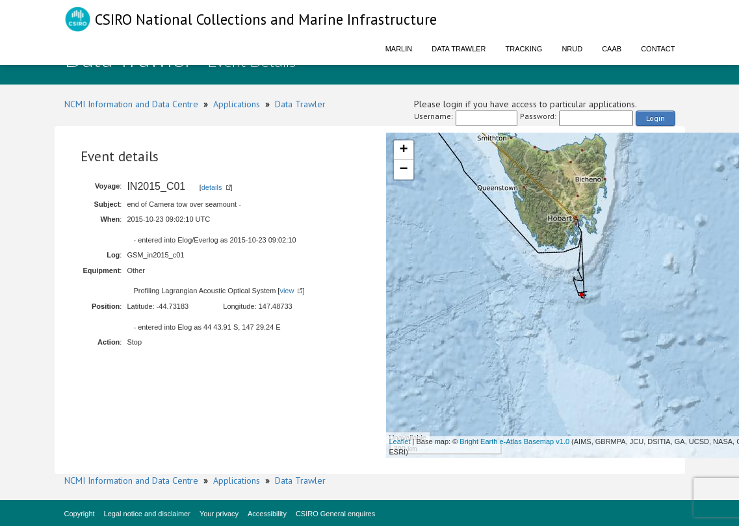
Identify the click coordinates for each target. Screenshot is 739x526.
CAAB (611, 49)
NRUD (572, 49)
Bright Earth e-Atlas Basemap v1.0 (514, 441)
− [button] (403, 169)
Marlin (399, 49)
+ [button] (403, 150)
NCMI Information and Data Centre (131, 104)
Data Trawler (459, 49)
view (286, 291)
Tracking (524, 49)
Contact (658, 49)
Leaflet (400, 441)
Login (655, 118)
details (211, 187)
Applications (236, 104)
